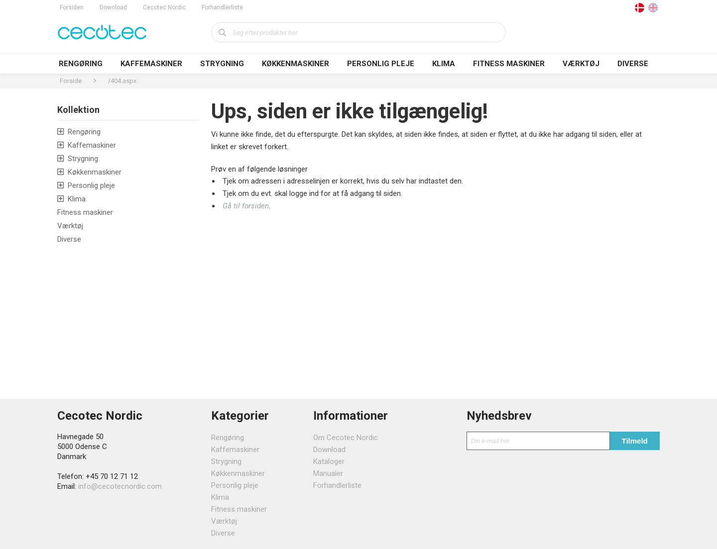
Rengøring (81, 63)
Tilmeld (635, 441)
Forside (71, 81)
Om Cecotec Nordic (345, 437)
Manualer (328, 473)
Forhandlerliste (222, 7)
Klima (443, 63)
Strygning (222, 63)
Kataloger (329, 461)
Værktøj (581, 63)
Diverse (632, 63)
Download (113, 7)
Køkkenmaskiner (295, 63)
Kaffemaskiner (151, 63)
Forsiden (72, 7)
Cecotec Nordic (164, 7)
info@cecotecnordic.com (120, 486)
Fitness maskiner (509, 63)
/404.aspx (122, 81)
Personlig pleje (380, 63)
